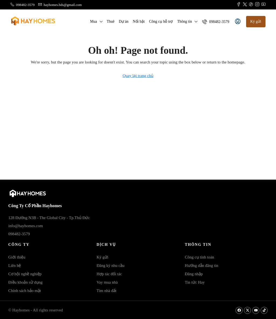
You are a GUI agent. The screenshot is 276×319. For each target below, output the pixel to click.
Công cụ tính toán (199, 257)
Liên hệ (14, 265)
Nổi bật (138, 21)
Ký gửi (102, 257)
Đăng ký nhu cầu (110, 265)
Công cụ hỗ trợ (161, 21)
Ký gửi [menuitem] (255, 21)
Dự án (124, 21)
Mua (93, 21)
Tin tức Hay (195, 282)
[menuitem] (215, 21)
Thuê (111, 21)
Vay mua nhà (107, 282)
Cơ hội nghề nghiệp (25, 274)
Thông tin (184, 21)
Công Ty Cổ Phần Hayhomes (35, 205)
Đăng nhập (194, 274)
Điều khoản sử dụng (25, 282)
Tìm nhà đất (106, 290)
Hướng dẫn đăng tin (201, 265)
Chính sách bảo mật (24, 290)
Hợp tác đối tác (109, 274)
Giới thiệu (16, 257)
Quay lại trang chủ (138, 75)
